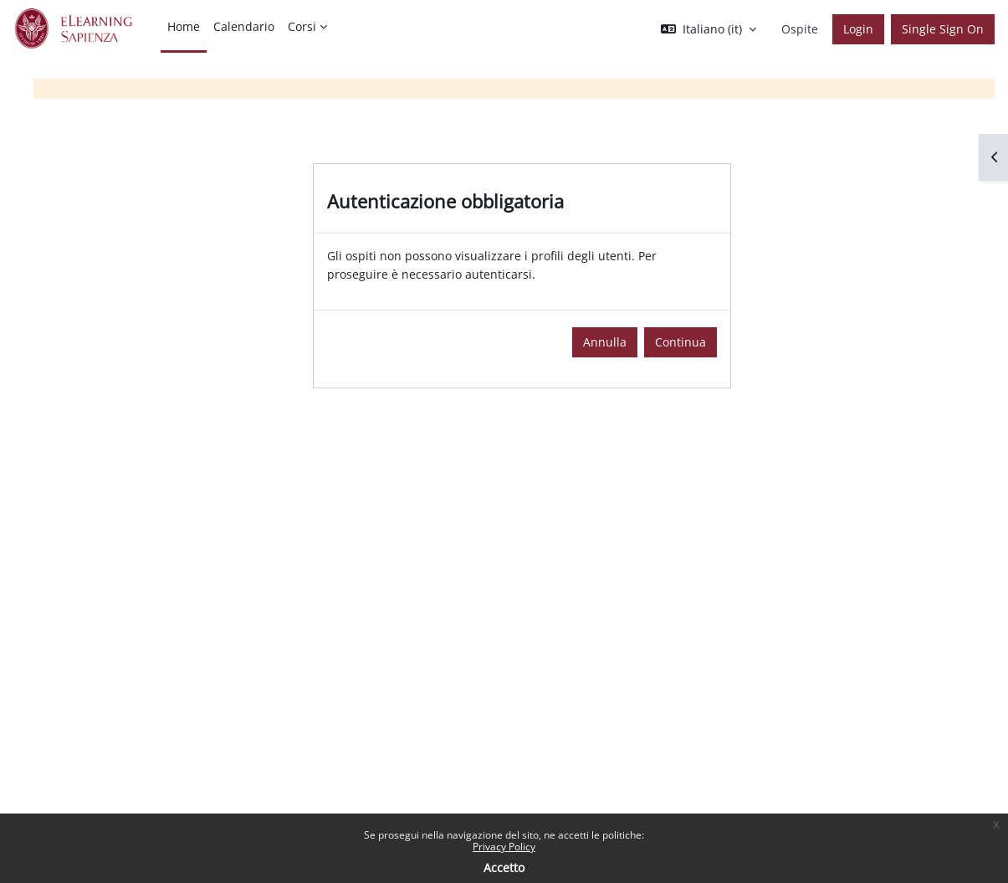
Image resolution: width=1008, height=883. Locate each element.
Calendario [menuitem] (243, 26)
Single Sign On (943, 29)
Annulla (605, 342)
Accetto (504, 867)
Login (858, 29)
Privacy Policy (504, 846)
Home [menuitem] (183, 26)
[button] (708, 29)
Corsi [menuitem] (302, 26)
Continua (680, 342)
